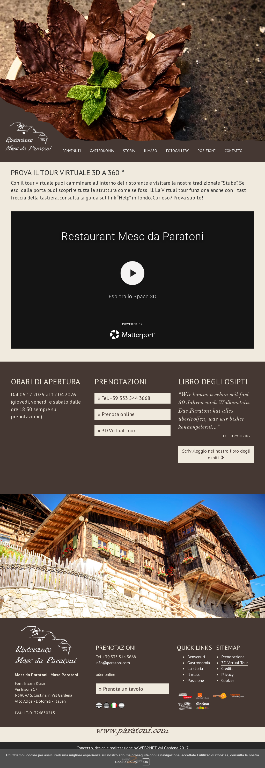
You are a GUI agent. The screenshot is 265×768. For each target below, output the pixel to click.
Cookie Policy (126, 762)
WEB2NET (147, 747)
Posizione (195, 680)
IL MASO (150, 150)
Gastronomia (198, 662)
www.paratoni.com (132, 733)
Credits (227, 668)
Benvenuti (196, 656)
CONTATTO (233, 150)
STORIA (129, 150)
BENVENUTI (72, 150)
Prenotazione (233, 656)
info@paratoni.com (113, 662)
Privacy (227, 674)
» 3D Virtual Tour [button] (116, 430)
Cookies (227, 680)
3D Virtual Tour (234, 662)
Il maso (194, 674)
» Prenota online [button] (116, 414)
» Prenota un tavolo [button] (121, 689)
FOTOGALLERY (177, 150)
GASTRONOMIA (102, 150)
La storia (195, 668)
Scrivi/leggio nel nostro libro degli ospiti (216, 454)
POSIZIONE (207, 150)
